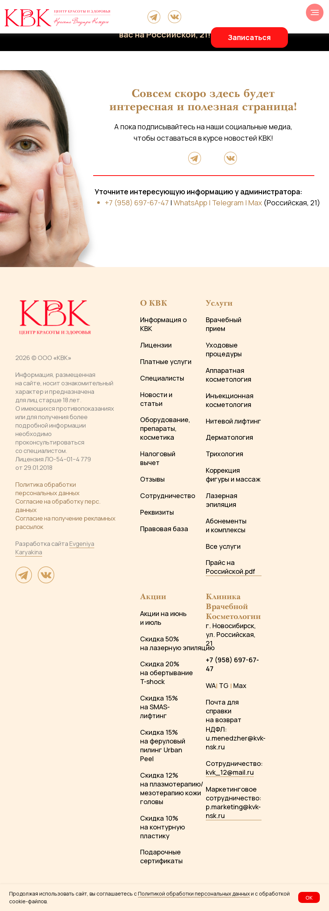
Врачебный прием (223, 324)
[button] (249, 37)
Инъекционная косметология (229, 400)
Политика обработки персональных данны (45, 488)
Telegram (228, 203)
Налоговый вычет (157, 458)
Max (255, 203)
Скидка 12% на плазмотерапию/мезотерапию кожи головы (171, 788)
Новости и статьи (156, 399)
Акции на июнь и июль (163, 618)
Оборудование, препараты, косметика (165, 428)
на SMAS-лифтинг (155, 711)
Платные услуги (165, 361)
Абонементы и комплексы (226, 525)
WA (211, 685)
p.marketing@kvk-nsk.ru (233, 811)
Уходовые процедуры (224, 349)
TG (224, 685)
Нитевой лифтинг (233, 421)
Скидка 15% (159, 698)
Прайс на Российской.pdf (230, 567)
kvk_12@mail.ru (230, 772)
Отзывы (152, 479)
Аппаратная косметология (228, 375)
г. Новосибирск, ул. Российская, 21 (231, 634)
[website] (23, 580)
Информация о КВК (163, 324)
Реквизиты (157, 512)
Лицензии (156, 345)
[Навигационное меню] (315, 12)
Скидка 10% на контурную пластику (162, 827)
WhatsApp (190, 203)
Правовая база (164, 528)
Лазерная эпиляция (221, 500)
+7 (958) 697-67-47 (137, 203)
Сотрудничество (167, 495)
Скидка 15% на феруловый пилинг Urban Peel (162, 745)
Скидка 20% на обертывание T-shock (166, 672)
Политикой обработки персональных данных (194, 893)
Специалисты (162, 378)
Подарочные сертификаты (161, 856)
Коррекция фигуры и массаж (233, 474)
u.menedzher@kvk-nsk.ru (236, 742)
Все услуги (223, 546)
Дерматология (229, 437)
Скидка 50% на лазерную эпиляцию (177, 643)
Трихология (224, 453)
